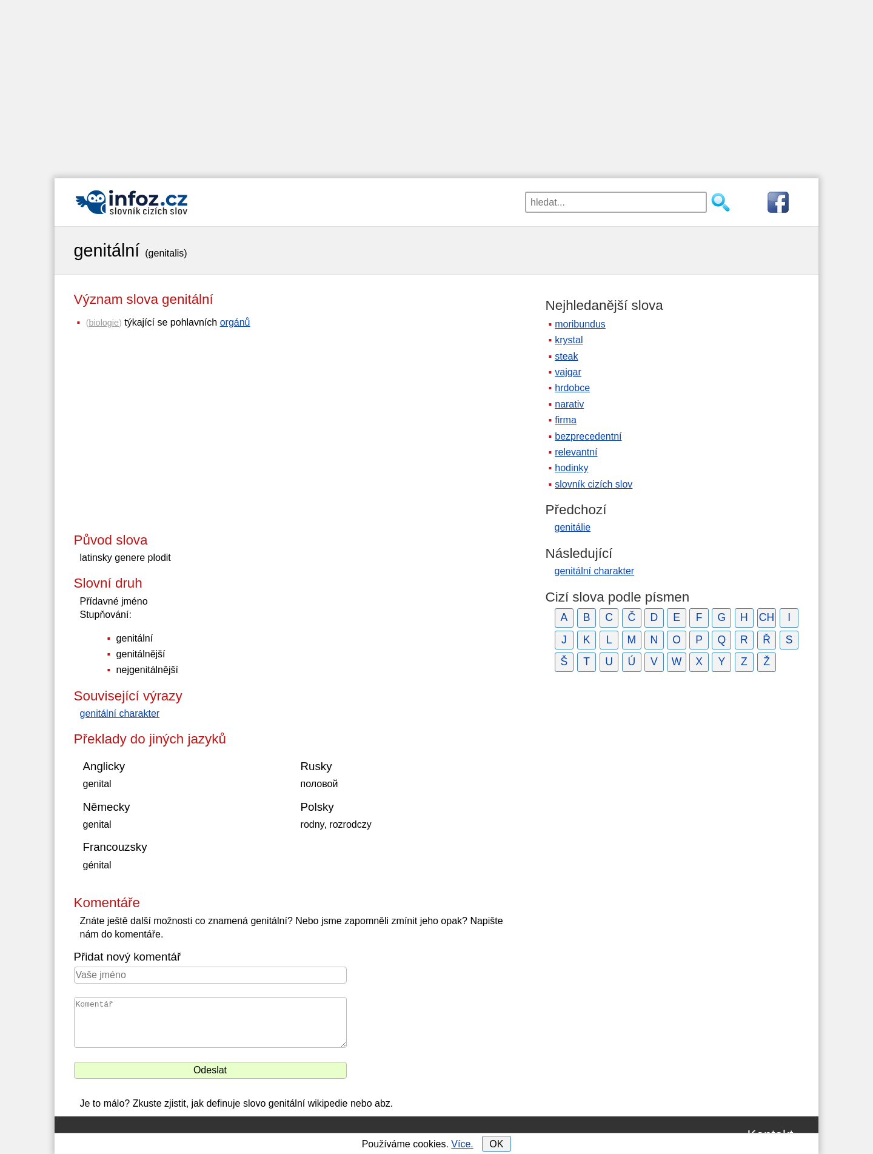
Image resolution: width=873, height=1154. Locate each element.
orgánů (235, 322)
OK (496, 1144)
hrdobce (572, 388)
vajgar (568, 372)
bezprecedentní (588, 436)
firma (566, 420)
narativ (569, 404)
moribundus (580, 324)
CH (766, 617)
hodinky (571, 468)
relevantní (576, 452)
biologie (104, 322)
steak (566, 356)
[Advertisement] (436, 85)
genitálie (573, 527)
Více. (462, 1144)
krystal (569, 340)
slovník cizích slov (593, 484)
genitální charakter (120, 713)
